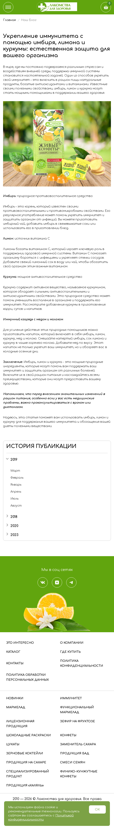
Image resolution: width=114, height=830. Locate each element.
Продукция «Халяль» (25, 785)
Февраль (16, 477)
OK (97, 809)
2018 (13, 517)
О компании (71, 642)
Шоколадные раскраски (28, 735)
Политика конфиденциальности (81, 663)
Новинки (14, 698)
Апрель (15, 491)
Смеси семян (72, 762)
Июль (14, 498)
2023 (14, 535)
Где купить (70, 651)
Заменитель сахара (78, 744)
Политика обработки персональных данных (27, 677)
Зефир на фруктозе (77, 721)
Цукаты (12, 744)
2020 (14, 526)
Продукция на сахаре (26, 762)
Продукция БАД (74, 753)
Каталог (13, 651)
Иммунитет (71, 698)
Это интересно (20, 642)
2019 (13, 460)
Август (16, 505)
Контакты (14, 663)
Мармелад (15, 707)
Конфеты (68, 735)
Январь (15, 484)
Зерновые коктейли (24, 753)
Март (15, 470)
